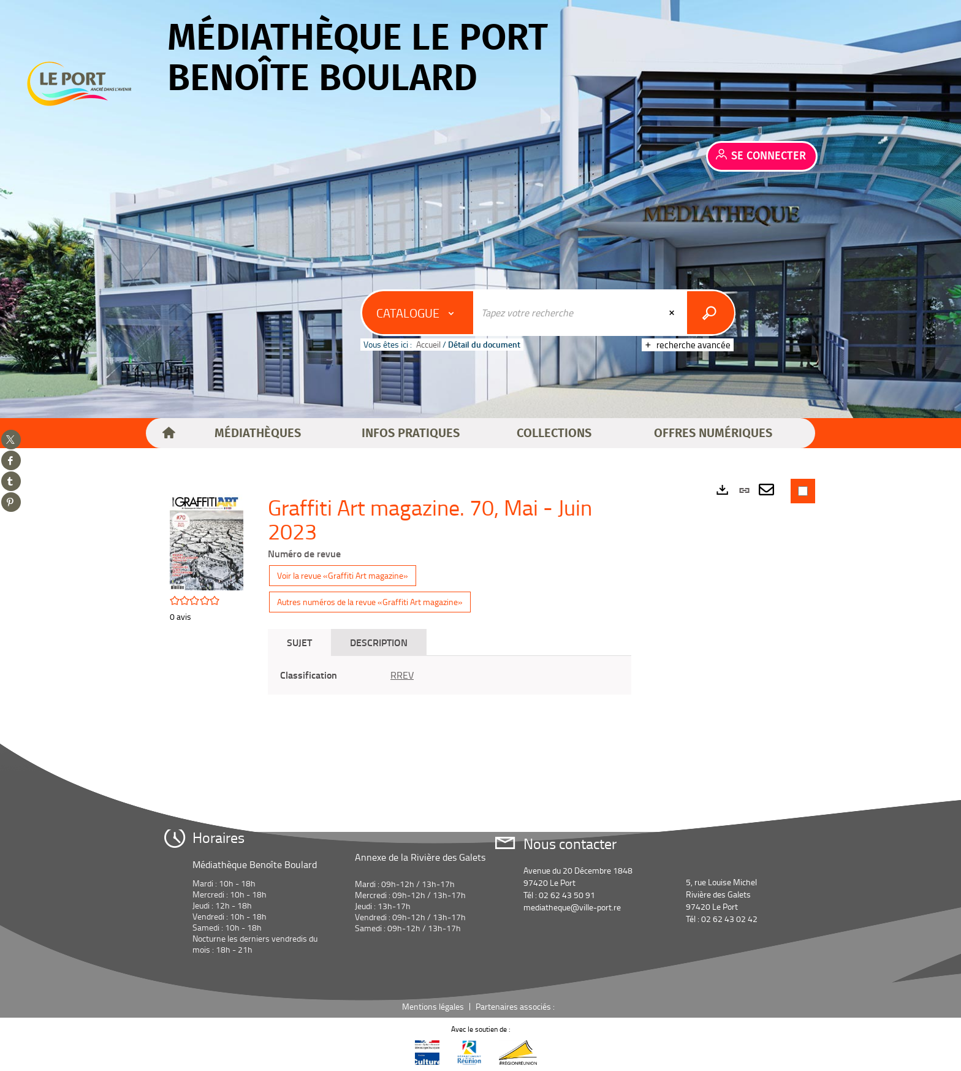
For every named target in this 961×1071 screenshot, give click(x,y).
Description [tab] (379, 642)
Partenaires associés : (516, 1006)
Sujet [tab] (299, 642)
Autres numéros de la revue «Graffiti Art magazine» (370, 602)
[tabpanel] (449, 675)
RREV (402, 675)
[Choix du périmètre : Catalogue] (418, 312)
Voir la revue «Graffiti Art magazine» (342, 575)
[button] (258, 433)
